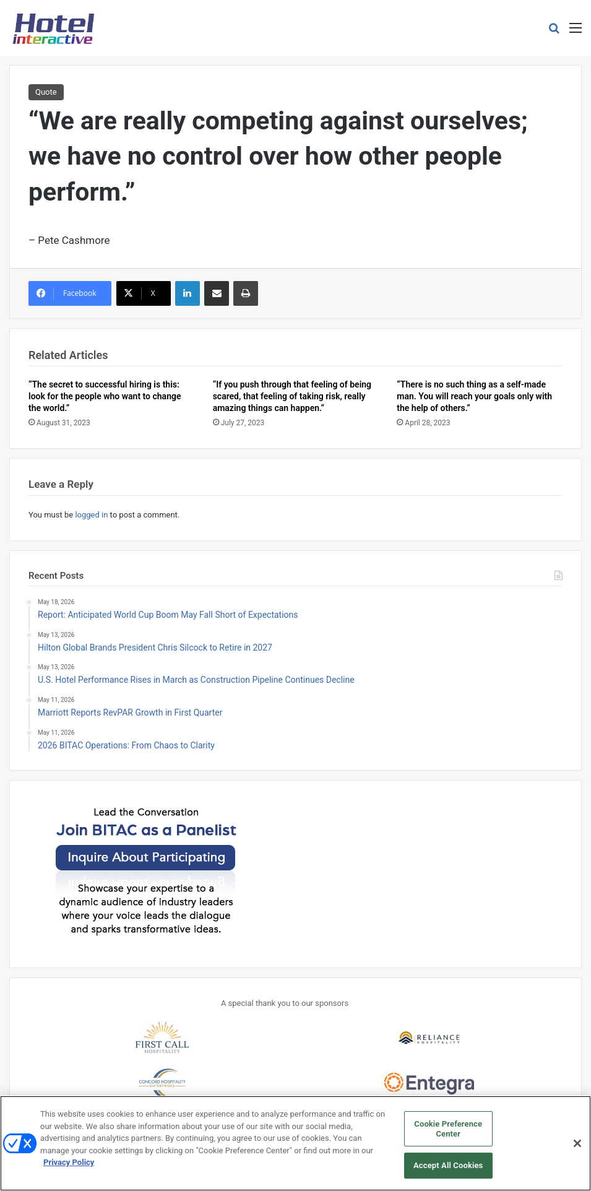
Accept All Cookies (448, 1170)
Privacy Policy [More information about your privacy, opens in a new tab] (68, 1166)
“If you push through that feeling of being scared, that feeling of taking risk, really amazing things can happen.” (292, 396)
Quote (46, 92)
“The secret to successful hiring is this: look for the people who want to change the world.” (104, 396)
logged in (91, 514)
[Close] (577, 1147)
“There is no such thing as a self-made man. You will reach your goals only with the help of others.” (474, 396)
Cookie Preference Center (448, 1133)
